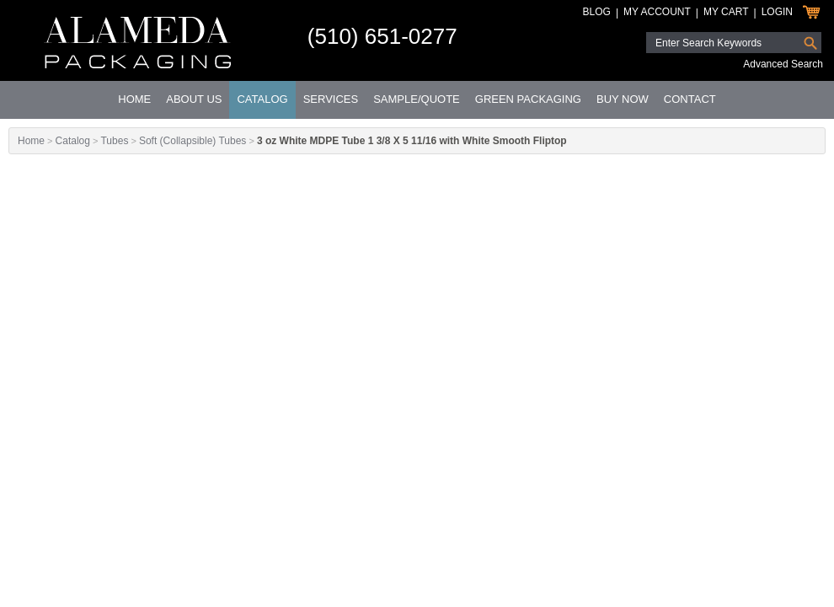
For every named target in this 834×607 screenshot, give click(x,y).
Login (777, 12)
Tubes (114, 141)
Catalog (262, 99)
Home (134, 99)
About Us (194, 99)
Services (331, 99)
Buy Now (622, 99)
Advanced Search (783, 64)
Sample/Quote (416, 99)
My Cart (726, 12)
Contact (690, 99)
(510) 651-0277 (382, 36)
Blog (597, 12)
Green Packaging (528, 99)
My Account (657, 12)
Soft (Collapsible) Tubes (192, 141)
